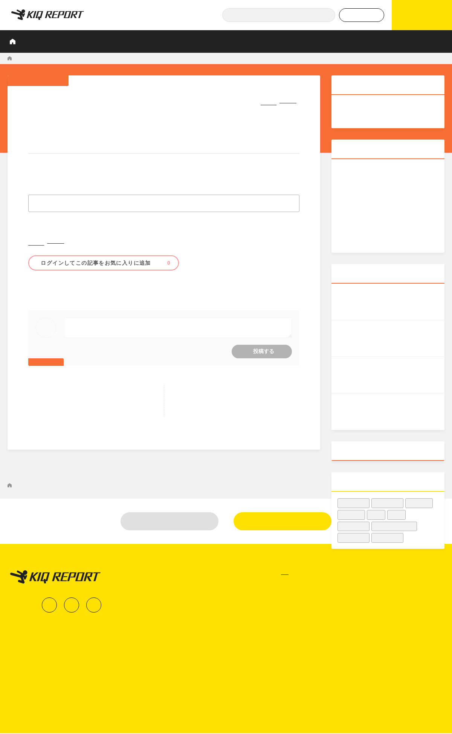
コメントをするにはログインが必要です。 (164, 338)
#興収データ (353, 503)
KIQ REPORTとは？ (60, 41)
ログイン (169, 620)
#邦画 (43, 290)
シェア (256, 100)
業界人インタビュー (163, 41)
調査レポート (111, 41)
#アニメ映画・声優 (74, 290)
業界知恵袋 (272, 41)
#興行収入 (108, 290)
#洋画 (376, 514)
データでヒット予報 (356, 41)
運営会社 (399, 688)
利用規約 (399, 716)
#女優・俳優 (387, 537)
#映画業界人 (387, 503)
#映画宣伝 (419, 503)
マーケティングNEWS (66, 58)
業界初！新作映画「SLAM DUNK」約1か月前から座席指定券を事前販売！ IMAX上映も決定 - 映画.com (191, 58)
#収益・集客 (353, 537)
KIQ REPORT (23, 58)
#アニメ (132, 290)
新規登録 (282, 620)
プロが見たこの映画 (223, 41)
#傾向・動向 (353, 526)
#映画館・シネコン (394, 526)
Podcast (309, 41)
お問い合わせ (405, 702)
